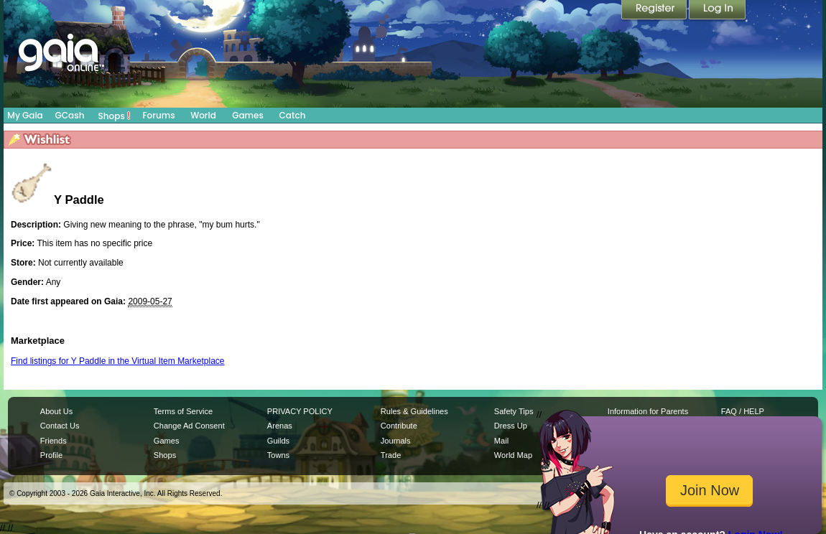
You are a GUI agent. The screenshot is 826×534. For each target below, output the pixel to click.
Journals (396, 440)
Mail (501, 440)
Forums (158, 115)
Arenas (279, 425)
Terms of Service (183, 411)
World (203, 115)
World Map (513, 455)
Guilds (278, 440)
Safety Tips (514, 411)
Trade (391, 455)
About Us (56, 411)
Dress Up (510, 425)
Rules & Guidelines (414, 411)
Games (248, 115)
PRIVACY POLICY (300, 411)
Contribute (399, 425)
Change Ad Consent (189, 425)
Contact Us (60, 425)
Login (717, 11)
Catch (292, 115)
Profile (51, 455)
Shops (114, 115)
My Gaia (24, 115)
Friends (53, 440)
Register (655, 11)
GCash (70, 115)
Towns (278, 455)
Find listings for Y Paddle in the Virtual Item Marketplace (118, 361)
